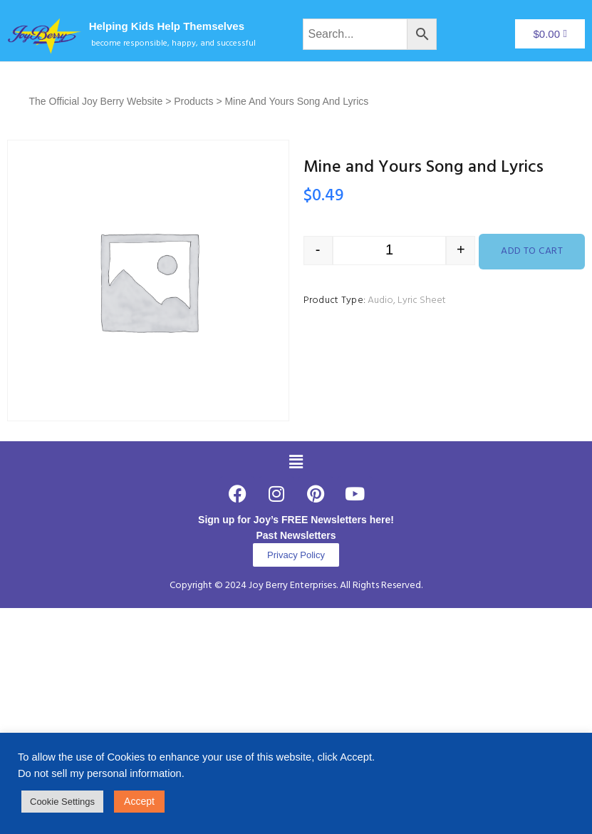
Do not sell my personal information (100, 773)
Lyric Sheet (422, 300)
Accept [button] (139, 801)
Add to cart (532, 251)
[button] (296, 461)
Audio (380, 300)
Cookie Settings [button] (62, 801)
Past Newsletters (296, 535)
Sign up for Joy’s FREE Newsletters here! (296, 519)
